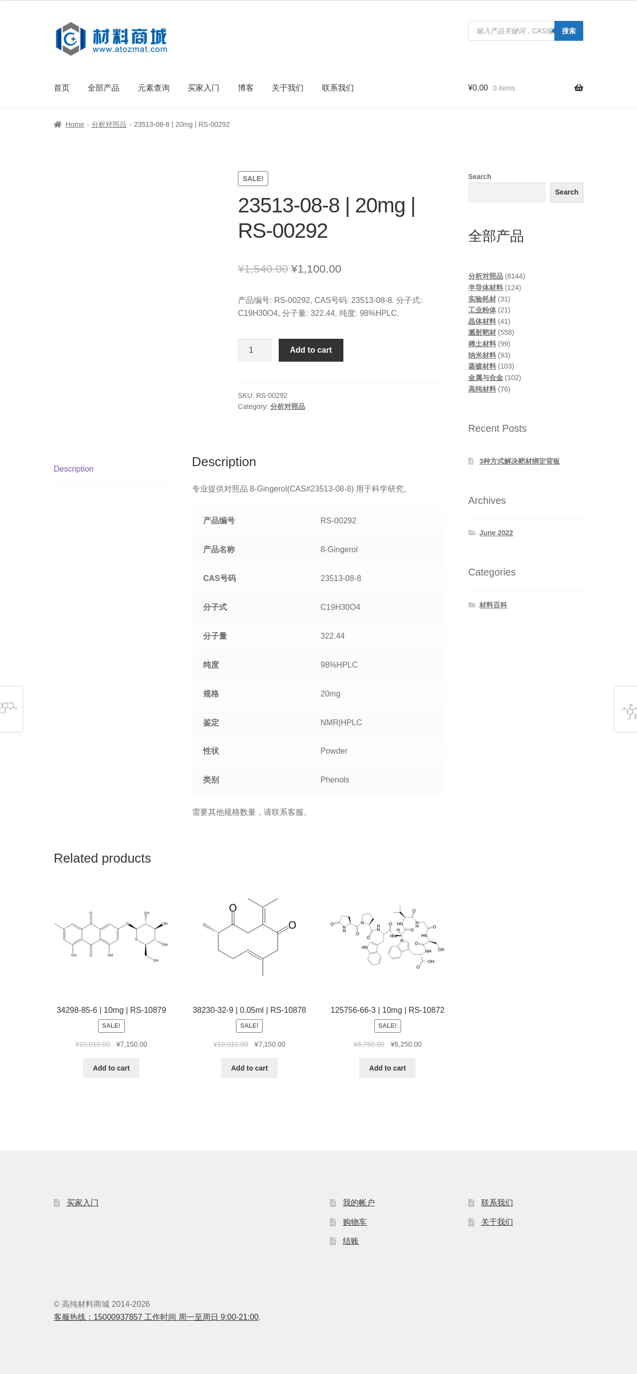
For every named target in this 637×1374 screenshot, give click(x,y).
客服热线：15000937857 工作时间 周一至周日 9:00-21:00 (156, 1317)
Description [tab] (74, 469)
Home (75, 124)
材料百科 (493, 605)
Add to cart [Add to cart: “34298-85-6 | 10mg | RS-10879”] (111, 1068)
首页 (62, 88)
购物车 (355, 1222)
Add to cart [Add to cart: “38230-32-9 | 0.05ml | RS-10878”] (249, 1068)
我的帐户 (359, 1202)
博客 (246, 88)
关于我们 (288, 88)
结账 (351, 1241)
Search (480, 177)
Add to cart (311, 350)
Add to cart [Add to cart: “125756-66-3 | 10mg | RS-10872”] (387, 1068)
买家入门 (203, 88)
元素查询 (154, 88)
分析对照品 (109, 124)
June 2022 (496, 533)
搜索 (569, 31)
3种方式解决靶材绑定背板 (519, 461)
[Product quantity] (255, 350)
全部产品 (103, 88)
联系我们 (338, 88)
